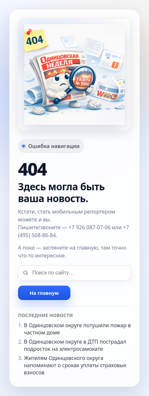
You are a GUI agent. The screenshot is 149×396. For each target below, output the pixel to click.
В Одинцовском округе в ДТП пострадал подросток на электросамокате (75, 345)
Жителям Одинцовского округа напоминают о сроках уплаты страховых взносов (75, 365)
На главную (44, 293)
